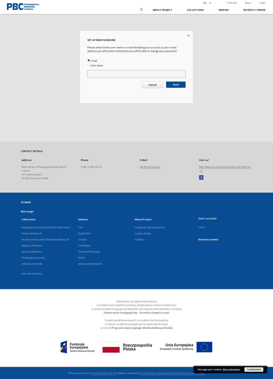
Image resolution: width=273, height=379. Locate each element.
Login (262, 2)
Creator (82, 239)
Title (80, 227)
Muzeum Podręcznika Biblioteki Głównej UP (45, 239)
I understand (254, 369)
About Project (162, 10)
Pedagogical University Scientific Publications (46, 227)
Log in (201, 227)
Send (176, 84)
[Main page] (141, 10)
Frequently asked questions (150, 227)
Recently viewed (254, 10)
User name (95, 65)
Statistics (139, 239)
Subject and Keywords (90, 263)
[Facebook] (201, 177)
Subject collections (32, 245)
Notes (81, 257)
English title (84, 233)
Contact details (143, 233)
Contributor (84, 245)
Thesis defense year (89, 251)
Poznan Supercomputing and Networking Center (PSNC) (172, 373)
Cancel (152, 84)
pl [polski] (210, 3)
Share (248, 3)
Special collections (32, 251)
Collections (195, 10)
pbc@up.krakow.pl (150, 167)
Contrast (232, 2)
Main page (27, 211)
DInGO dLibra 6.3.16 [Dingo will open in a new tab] (104, 373)
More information (231, 369)
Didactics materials (32, 263)
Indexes (224, 10)
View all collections (32, 273)
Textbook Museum (32, 233)
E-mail (92, 60)
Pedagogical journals (33, 257)
